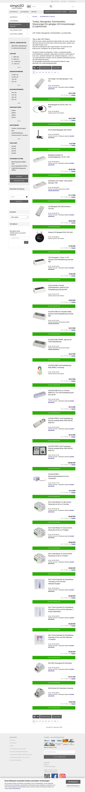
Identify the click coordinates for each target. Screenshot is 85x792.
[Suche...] (29, 6)
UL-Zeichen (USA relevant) (18, 48)
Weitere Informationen (73, 785)
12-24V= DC (14, 77)
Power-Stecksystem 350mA (18, 166)
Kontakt (13, 740)
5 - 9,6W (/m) (14, 59)
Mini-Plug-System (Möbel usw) (18, 162)
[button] (55, 1)
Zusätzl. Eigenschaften (18, 42)
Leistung (13, 53)
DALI (12, 130)
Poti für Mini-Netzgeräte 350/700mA (60, 130)
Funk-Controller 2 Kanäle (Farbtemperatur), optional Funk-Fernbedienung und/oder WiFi (58, 288)
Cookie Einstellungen (16, 760)
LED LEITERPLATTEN (16, 30)
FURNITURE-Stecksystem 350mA (18, 169)
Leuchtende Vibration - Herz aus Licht (20, 757)
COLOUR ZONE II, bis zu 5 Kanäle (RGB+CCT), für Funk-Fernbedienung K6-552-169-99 (61, 393)
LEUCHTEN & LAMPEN (16, 34)
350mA (13, 115)
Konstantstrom (15, 107)
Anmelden (19, 201)
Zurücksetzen (19, 180)
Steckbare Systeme (16, 158)
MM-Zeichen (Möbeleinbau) (18, 46)
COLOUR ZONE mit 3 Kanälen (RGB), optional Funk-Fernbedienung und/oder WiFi (60, 314)
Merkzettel (72, 1)
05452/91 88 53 (52, 770)
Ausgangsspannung (16, 89)
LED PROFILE (14, 11)
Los (26, 242)
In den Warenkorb (54, 99)
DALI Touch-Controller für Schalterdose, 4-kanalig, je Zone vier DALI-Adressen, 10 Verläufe (60, 637)
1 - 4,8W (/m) (14, 57)
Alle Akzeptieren (73, 782)
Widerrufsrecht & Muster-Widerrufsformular (21, 754)
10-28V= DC (14, 74)
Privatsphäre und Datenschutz (18, 748)
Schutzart (13, 143)
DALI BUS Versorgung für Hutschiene (60, 663)
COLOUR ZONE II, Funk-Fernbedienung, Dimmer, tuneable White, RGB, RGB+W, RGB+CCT (60, 421)
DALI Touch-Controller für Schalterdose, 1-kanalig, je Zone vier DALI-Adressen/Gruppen (60, 582)
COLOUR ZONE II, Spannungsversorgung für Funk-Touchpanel (58, 476)
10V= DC (13, 92)
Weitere (33, 11)
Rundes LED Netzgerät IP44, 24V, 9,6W (60, 232)
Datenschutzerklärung (14, 788)
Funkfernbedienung (16, 133)
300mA (13, 113)
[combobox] (46, 68)
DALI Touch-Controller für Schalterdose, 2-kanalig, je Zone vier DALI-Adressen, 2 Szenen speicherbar (60, 609)
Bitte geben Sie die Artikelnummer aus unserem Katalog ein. (18, 233)
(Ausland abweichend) (53, 190)
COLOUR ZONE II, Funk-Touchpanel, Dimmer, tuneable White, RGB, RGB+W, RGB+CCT (60, 448)
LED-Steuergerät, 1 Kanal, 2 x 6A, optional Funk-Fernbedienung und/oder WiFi (60, 260)
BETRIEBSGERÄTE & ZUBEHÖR (15, 25)
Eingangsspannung (16, 71)
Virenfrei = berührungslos (18, 128)
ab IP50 (13, 148)
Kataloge (72, 11)
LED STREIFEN (24, 11)
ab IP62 (13, 151)
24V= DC (13, 97)
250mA (13, 110)
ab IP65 (13, 153)
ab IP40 (13, 146)
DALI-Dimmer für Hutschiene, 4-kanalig (60, 688)
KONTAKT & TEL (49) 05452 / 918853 (55, 11)
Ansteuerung (14, 125)
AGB (12, 746)
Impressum (14, 743)
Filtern (19, 176)
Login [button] (64, 1)
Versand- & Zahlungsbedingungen (19, 751)
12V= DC (13, 79)
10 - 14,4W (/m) (15, 61)
